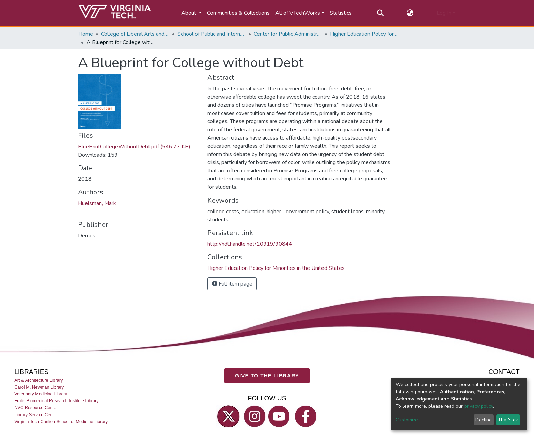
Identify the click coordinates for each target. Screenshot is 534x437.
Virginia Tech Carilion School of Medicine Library (61, 421)
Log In (444, 13)
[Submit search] (380, 13)
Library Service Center (36, 414)
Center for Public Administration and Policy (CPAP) (288, 34)
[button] (410, 13)
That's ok (508, 420)
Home (85, 34)
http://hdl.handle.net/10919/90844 (249, 244)
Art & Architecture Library (38, 380)
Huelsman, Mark (97, 203)
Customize (407, 420)
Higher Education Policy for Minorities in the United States (364, 34)
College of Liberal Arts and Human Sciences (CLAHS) (135, 34)
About (189, 13)
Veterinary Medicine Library (40, 393)
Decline (483, 420)
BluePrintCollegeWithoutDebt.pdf (134, 146)
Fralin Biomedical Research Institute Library (56, 400)
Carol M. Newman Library (39, 387)
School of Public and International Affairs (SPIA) (211, 34)
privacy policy (478, 406)
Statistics (341, 13)
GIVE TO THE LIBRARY (267, 375)
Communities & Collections (238, 13)
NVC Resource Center (36, 407)
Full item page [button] (232, 284)
